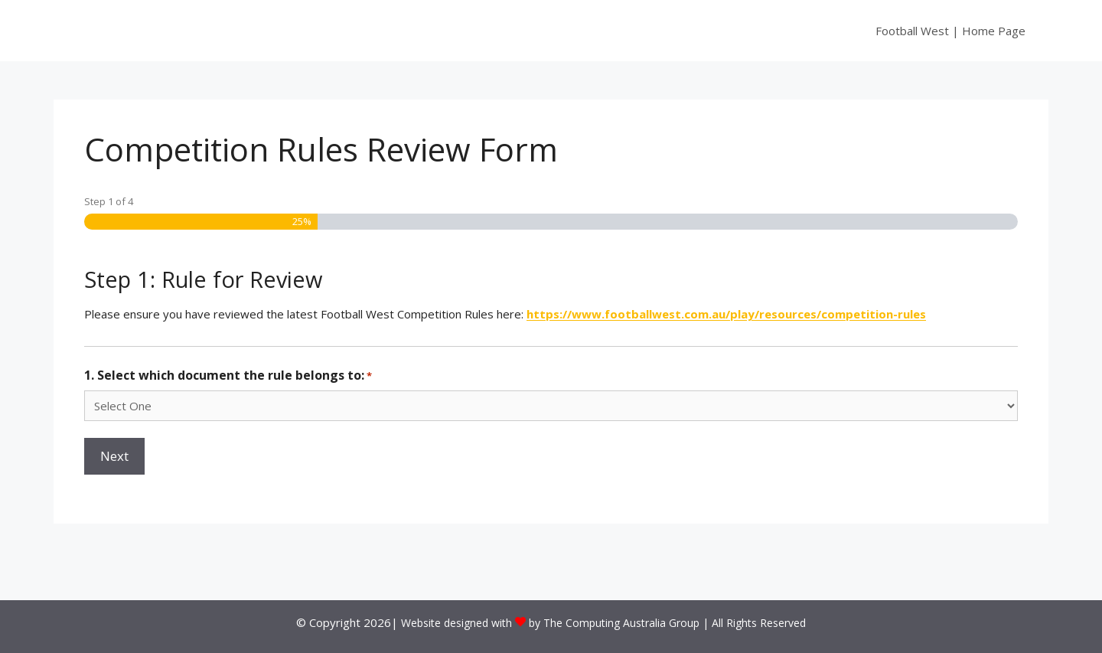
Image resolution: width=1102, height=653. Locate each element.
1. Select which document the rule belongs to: (228, 375)
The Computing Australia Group (621, 622)
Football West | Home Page (950, 30)
